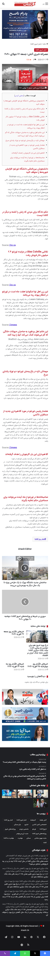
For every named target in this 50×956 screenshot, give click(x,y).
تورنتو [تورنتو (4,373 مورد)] (34, 829)
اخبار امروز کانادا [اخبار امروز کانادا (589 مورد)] (22, 820)
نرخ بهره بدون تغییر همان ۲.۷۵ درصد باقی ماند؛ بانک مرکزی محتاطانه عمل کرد (26, 875)
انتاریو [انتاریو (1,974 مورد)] (26, 824)
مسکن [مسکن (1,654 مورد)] (28, 838)
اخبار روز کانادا (40, 539)
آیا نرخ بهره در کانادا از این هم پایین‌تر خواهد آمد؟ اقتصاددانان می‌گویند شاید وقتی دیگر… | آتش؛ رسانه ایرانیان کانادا (27, 857)
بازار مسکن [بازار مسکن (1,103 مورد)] (17, 824)
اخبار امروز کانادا (35, 44)
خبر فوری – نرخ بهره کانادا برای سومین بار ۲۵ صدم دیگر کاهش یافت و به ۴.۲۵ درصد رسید (25, 897)
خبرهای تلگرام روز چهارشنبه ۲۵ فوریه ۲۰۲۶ (38, 665)
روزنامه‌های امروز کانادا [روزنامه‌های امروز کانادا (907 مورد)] (39, 833)
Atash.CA (25, 930)
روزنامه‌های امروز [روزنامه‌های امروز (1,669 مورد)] (10, 829)
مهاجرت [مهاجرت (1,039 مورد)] (20, 838)
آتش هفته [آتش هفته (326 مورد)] (43, 820)
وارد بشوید (28, 682)
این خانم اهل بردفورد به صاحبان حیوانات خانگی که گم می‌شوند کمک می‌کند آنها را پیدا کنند (25, 134)
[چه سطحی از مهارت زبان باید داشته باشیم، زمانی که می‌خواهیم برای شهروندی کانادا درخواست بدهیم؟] (40, 794)
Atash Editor (25, 549)
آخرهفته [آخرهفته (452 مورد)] (33, 820)
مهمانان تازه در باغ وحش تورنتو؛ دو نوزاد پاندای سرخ (25, 140)
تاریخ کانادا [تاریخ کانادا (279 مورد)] (43, 829)
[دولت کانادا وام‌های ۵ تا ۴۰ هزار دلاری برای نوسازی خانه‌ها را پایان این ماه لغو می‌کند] (25, 794)
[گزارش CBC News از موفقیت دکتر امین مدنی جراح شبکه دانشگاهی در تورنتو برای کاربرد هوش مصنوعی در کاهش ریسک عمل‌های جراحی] (9, 794)
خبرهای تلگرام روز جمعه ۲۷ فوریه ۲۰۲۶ (14, 633)
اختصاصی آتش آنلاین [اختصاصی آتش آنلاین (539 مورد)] (39, 824)
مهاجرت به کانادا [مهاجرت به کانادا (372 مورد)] (9, 838)
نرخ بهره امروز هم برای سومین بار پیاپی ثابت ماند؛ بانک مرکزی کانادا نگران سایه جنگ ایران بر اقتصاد (37, 650)
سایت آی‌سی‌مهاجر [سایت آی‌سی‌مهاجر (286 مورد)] (22, 833)
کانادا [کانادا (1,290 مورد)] (45, 842)
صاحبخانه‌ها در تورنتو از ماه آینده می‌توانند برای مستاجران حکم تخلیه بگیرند (27, 159)
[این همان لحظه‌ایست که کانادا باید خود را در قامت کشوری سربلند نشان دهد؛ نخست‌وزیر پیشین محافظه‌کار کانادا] (40, 803)
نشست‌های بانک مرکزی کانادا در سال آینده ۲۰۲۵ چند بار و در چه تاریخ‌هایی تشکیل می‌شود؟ (25, 863)
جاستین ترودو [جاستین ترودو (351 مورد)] (24, 829)
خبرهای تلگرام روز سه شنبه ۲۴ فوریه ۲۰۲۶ (15, 665)
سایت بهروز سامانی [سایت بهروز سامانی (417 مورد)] (40, 838)
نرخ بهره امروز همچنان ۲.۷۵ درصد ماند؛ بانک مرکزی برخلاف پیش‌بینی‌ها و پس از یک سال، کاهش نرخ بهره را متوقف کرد (25, 912)
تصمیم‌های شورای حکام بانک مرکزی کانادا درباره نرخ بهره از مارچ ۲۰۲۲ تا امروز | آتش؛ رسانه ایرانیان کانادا (26, 883)
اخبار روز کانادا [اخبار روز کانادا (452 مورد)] (8, 820)
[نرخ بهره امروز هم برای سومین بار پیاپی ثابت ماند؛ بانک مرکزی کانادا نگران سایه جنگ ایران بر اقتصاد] (37, 636)
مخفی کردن (19, 95)
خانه (45, 44)
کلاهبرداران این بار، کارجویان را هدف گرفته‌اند (28, 153)
